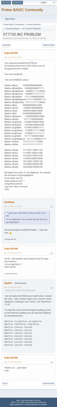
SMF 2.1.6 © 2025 (17, 402)
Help (18, 400)
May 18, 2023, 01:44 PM (12, 57)
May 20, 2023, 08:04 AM (12, 362)
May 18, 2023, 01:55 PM (12, 206)
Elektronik (42, 402)
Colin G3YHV (11, 53)
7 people (7, 239)
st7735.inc (32, 63)
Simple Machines (31, 402)
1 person (7, 274)
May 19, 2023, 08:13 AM (12, 287)
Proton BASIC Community (22, 10)
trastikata (9, 202)
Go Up (5, 384)
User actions (48, 45)
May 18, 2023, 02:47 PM (12, 253)
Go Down (6, 45)
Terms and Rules (27, 400)
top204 (8, 283)
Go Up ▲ (37, 400)
